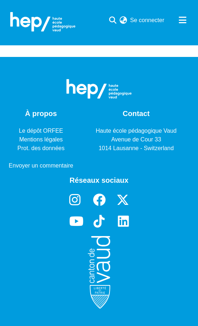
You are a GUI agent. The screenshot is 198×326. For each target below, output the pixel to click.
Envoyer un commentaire (41, 165)
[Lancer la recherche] (112, 20)
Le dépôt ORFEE (41, 131)
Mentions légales (41, 139)
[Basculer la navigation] (182, 20)
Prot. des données (41, 148)
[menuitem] (123, 20)
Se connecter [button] (147, 20)
